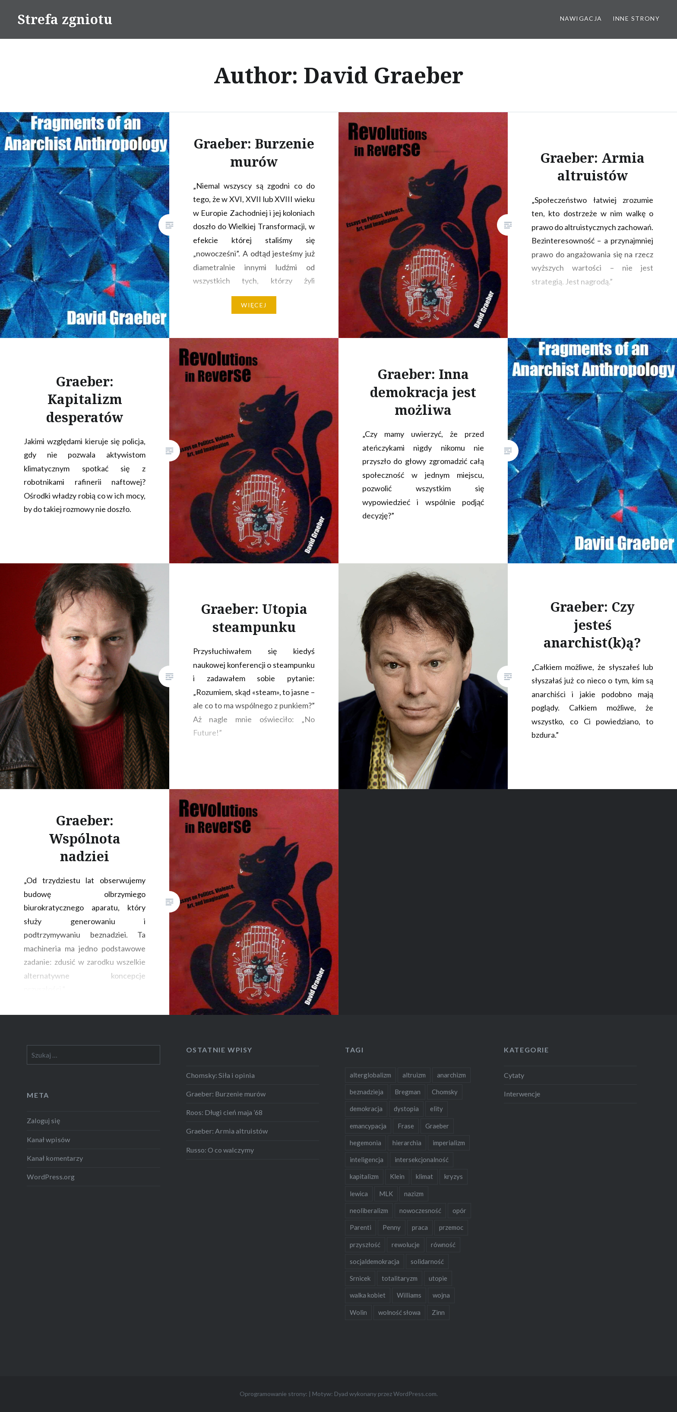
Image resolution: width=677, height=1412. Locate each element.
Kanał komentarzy (55, 1158)
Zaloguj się (43, 1120)
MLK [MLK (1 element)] (386, 1193)
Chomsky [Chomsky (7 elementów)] (445, 1092)
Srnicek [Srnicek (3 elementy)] (360, 1278)
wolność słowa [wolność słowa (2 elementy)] (399, 1312)
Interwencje (522, 1094)
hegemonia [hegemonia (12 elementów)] (365, 1143)
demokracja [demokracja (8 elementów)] (366, 1108)
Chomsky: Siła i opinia (220, 1075)
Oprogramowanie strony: (273, 1393)
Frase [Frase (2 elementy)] (406, 1126)
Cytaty (514, 1075)
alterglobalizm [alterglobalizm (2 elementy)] (370, 1075)
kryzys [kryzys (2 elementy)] (453, 1176)
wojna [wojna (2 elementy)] (441, 1295)
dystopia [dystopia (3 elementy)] (406, 1108)
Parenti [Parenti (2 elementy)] (360, 1227)
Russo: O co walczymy (220, 1150)
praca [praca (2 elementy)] (420, 1227)
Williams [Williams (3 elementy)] (409, 1295)
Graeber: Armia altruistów (227, 1131)
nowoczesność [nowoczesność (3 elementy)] (420, 1210)
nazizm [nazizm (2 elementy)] (414, 1193)
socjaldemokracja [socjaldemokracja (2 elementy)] (374, 1261)
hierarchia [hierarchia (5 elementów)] (406, 1143)
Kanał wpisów (48, 1139)
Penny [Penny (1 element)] (392, 1227)
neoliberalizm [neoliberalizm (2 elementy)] (369, 1210)
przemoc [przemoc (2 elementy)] (451, 1227)
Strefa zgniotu (64, 19)
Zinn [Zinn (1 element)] (438, 1312)
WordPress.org (51, 1176)
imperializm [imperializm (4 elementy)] (449, 1143)
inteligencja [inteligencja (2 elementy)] (366, 1159)
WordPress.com (415, 1393)
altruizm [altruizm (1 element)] (414, 1075)
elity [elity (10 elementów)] (436, 1108)
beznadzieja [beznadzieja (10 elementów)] (366, 1092)
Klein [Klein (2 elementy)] (397, 1176)
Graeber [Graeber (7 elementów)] (437, 1126)
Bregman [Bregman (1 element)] (408, 1092)
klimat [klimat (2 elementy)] (424, 1176)
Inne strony (636, 18)
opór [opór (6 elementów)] (459, 1210)
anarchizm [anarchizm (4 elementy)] (451, 1075)
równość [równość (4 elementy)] (443, 1244)
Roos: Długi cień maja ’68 (224, 1112)
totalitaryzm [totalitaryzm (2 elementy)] (400, 1278)
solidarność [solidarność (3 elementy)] (427, 1261)
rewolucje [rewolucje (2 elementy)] (406, 1244)
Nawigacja (581, 18)
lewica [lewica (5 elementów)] (359, 1193)
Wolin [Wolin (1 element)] (358, 1312)
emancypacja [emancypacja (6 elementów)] (368, 1126)
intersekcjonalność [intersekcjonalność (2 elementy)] (422, 1159)
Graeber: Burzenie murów (226, 1094)
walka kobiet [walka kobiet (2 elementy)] (368, 1295)
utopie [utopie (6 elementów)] (438, 1278)
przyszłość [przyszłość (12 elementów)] (365, 1244)
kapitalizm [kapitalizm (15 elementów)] (364, 1176)
